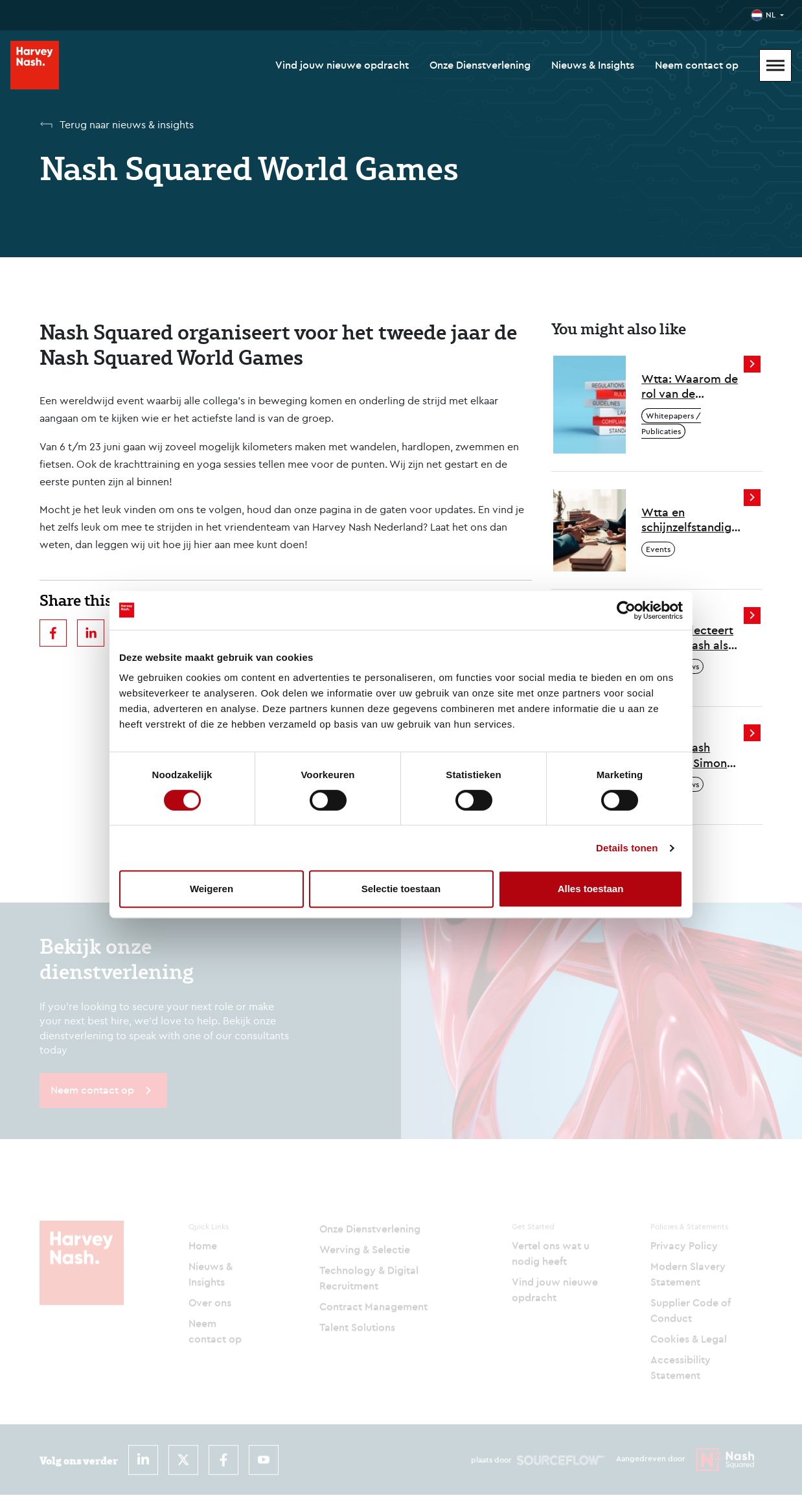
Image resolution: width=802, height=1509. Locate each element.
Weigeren (211, 888)
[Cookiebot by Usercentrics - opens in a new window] (626, 610)
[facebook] (53, 633)
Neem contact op (697, 64)
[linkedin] (90, 633)
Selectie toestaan (401, 888)
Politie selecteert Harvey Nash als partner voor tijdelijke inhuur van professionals (688, 638)
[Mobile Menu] (775, 65)
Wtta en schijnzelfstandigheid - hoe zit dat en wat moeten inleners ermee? (693, 520)
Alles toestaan (591, 888)
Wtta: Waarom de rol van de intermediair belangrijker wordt (691, 386)
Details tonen (627, 847)
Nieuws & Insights (592, 64)
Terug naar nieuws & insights (127, 124)
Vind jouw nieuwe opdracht (342, 64)
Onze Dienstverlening (480, 64)
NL (770, 14)
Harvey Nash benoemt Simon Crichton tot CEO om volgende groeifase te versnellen (688, 755)
